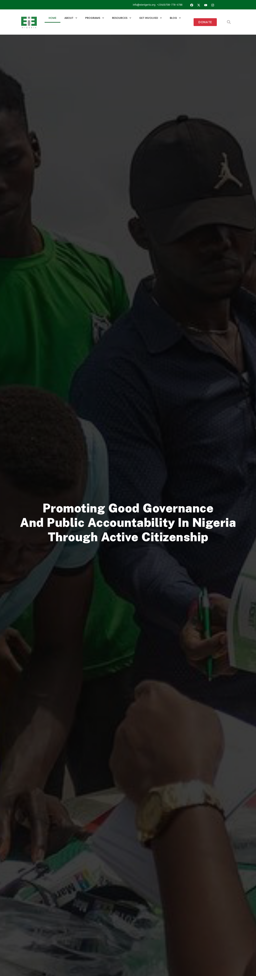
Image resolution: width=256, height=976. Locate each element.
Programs (94, 18)
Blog (175, 18)
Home (52, 18)
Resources (121, 18)
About (70, 18)
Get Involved (150, 18)
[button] (228, 22)
